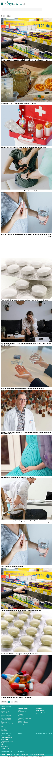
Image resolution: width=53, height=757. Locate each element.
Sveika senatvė (39, 713)
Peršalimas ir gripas (22, 713)
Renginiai (21, 733)
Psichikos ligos (4, 730)
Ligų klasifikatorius (19, 754)
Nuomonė (21, 751)
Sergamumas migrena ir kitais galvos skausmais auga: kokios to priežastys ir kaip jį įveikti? (26, 344)
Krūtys (2, 725)
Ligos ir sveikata (6, 706)
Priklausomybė (21, 719)
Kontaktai (29, 754)
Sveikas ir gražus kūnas (7, 741)
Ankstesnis (4, 701)
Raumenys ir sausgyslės (6, 719)
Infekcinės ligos (21, 724)
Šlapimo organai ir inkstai (6, 716)
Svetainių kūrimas (42, 756)
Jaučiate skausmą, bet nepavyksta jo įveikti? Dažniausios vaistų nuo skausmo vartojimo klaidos (26, 433)
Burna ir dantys (4, 729)
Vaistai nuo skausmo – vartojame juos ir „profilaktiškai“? (19, 654)
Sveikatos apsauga (6, 751)
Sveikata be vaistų (6, 733)
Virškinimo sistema (4, 712)
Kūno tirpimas (21, 715)
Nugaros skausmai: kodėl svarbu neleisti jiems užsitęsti (19, 191)
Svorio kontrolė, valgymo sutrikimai (25, 718)
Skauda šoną (21, 717)
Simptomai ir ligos (23, 708)
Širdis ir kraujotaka (4, 710)
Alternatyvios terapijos (6, 737)
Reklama (50, 12)
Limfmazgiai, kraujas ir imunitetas (7, 723)
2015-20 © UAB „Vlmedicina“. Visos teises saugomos (18, 756)
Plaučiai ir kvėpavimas (5, 711)
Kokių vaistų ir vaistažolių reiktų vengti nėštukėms (17, 477)
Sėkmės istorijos (5, 748)
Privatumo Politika (39, 754)
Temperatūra (20, 714)
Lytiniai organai (4, 721)
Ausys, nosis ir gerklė (5, 727)
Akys (2, 726)
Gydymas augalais (5, 735)
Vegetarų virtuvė (5, 742)
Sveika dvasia (4, 746)
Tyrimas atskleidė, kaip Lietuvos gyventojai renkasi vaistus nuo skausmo (24, 300)
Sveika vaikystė (40, 710)
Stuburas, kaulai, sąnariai (6, 718)
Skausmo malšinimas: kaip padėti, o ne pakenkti (16, 697)
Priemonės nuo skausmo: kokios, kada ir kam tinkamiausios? (21, 610)
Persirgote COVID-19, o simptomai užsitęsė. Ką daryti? (18, 103)
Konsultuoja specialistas (44, 733)
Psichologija (39, 708)
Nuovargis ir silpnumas (23, 722)
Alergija (19, 710)
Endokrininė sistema (5, 714)
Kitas (15, 701)
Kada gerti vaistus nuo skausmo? (12, 566)
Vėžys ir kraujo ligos (22, 711)
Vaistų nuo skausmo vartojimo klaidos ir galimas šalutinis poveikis (22, 388)
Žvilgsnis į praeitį (40, 712)
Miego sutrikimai (21, 721)
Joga (2, 744)
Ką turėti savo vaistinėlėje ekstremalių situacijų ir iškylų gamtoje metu (23, 147)
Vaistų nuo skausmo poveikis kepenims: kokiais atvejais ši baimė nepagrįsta (26, 234)
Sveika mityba (4, 739)
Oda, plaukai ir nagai (5, 722)
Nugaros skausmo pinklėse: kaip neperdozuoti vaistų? (18, 521)
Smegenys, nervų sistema (6, 715)
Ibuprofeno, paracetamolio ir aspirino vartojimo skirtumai (25, 60)
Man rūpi (3, 708)
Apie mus (9, 754)
